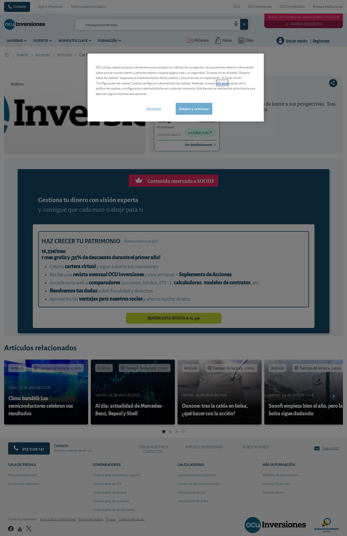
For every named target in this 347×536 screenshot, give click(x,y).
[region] (176, 87)
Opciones (154, 108)
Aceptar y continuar (194, 108)
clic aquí (222, 83)
